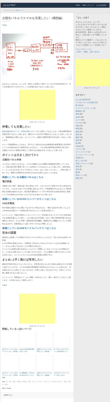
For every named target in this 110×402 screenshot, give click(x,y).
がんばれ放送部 (101, 5)
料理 (77, 128)
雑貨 (77, 178)
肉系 (77, 131)
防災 (6, 384)
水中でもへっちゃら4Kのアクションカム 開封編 (10, 350)
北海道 (78, 158)
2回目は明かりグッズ (29, 131)
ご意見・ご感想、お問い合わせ (88, 52)
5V (6, 381)
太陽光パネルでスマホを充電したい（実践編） (44, 374)
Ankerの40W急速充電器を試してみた (26, 350)
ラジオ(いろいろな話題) (85, 102)
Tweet (4, 25)
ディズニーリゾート (83, 155)
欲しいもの (80, 160)
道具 (77, 134)
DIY (10, 381)
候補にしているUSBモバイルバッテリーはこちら (29, 228)
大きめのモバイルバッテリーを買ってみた (61, 374)
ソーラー (39, 381)
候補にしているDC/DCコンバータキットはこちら (29, 199)
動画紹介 (79, 111)
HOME (78, 5)
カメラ (34, 381)
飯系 (77, 137)
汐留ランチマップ (88, 5)
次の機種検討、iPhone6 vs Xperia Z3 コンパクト (27, 374)
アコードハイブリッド (84, 108)
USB (29, 381)
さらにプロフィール (83, 49)
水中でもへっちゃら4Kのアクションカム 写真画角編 (10, 375)
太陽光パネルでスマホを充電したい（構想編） (33, 18)
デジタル (79, 123)
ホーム (13, 10)
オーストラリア (82, 152)
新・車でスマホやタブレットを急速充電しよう (61, 350)
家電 (77, 114)
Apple (78, 117)
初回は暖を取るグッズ (10, 131)
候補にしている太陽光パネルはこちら (23, 177)
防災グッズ (19, 10)
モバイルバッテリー (57, 381)
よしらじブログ (9, 5)
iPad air (19, 381)
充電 (65, 381)
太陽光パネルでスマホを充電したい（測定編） (44, 350)
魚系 (77, 140)
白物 (77, 126)
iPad (14, 381)
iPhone (24, 381)
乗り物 (78, 105)
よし (11, 395)
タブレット (47, 381)
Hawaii (78, 146)
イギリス (79, 149)
